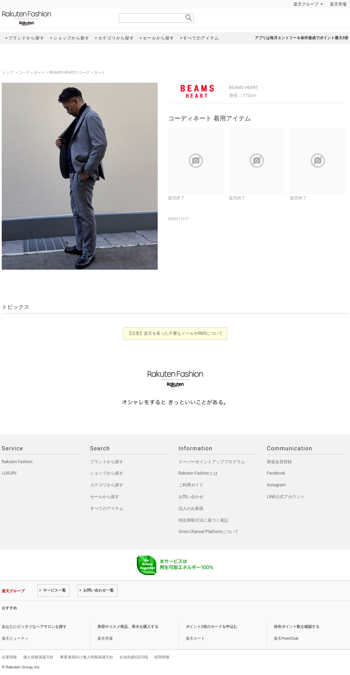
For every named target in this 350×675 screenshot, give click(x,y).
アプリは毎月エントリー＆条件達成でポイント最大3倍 (301, 38)
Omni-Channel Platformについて (208, 531)
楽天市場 (338, 4)
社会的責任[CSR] (134, 657)
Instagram (276, 485)
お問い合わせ (190, 496)
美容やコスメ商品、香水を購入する (127, 626)
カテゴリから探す (106, 485)
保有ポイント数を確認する (297, 626)
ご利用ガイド (190, 485)
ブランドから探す (106, 461)
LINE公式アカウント (286, 496)
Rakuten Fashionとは (198, 473)
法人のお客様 (190, 508)
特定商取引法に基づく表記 (203, 520)
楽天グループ (306, 4)
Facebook (276, 473)
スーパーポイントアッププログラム (211, 461)
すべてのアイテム (106, 508)
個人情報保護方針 (38, 657)
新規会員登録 (279, 461)
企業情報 (9, 657)
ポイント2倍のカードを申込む (211, 626)
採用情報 (161, 657)
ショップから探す (106, 473)
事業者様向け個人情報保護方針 (86, 657)
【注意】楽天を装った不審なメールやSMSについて (175, 333)
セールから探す (104, 496)
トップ (8, 72)
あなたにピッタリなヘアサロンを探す (34, 626)
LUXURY (9, 473)
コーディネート (31, 72)
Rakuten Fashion (55, 18)
